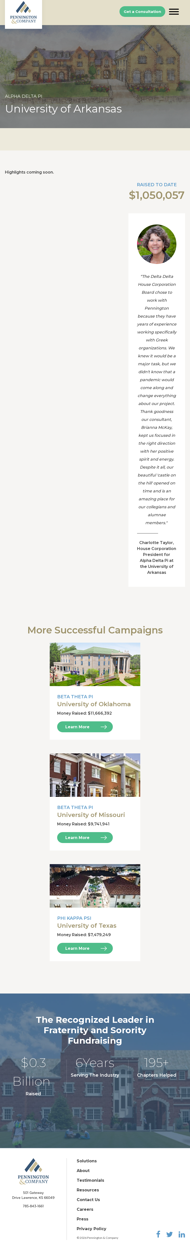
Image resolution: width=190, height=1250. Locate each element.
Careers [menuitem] (85, 1209)
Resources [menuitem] (88, 1190)
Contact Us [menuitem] (88, 1199)
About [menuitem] (83, 1170)
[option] (95, 76)
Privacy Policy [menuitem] (91, 1228)
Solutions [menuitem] (87, 1161)
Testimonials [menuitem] (90, 1180)
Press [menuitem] (82, 1219)
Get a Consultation (142, 11)
